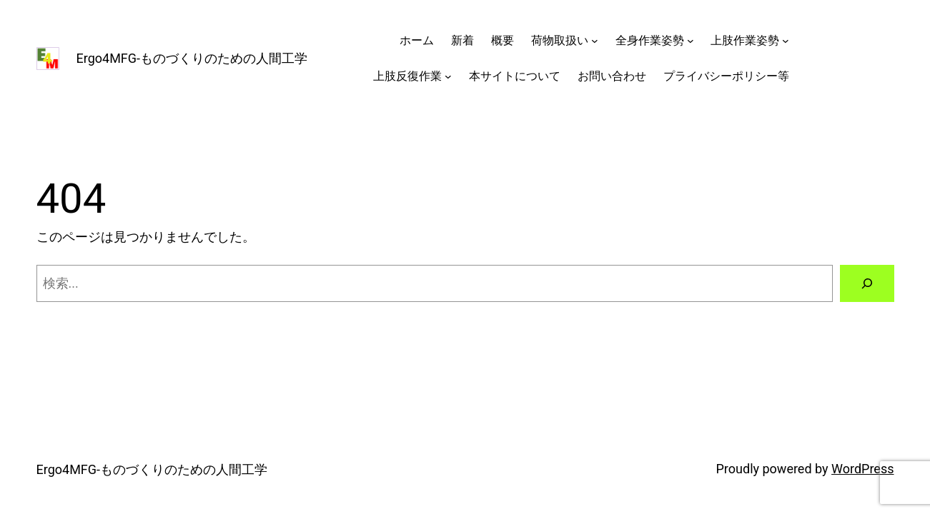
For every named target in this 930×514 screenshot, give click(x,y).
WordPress (862, 468)
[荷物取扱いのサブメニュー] (594, 40)
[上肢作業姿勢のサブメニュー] (785, 40)
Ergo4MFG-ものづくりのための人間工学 (192, 58)
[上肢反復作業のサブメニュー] (448, 76)
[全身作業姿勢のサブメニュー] (690, 40)
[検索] (867, 283)
